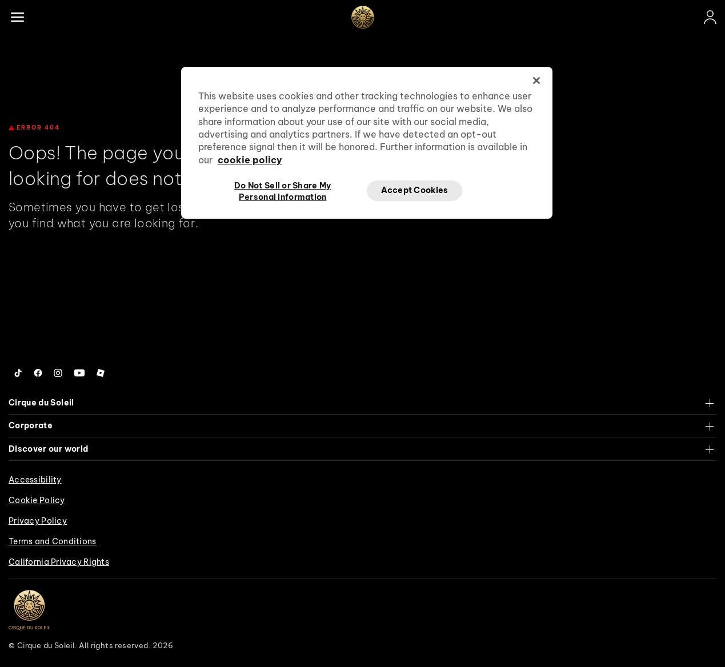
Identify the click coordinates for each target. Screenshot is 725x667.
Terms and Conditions (53, 541)
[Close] (536, 80)
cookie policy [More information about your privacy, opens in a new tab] (250, 160)
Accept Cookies (414, 190)
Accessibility (35, 480)
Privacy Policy (38, 521)
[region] (366, 143)
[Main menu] (17, 17)
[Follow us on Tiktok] (18, 373)
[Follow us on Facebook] (38, 373)
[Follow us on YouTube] (79, 373)
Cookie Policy (37, 500)
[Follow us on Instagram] (58, 373)
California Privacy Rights (59, 562)
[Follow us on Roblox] (100, 373)
